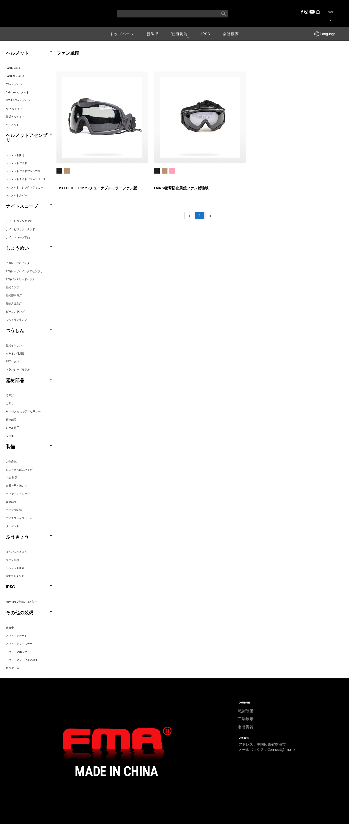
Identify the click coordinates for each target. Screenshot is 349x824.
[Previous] (189, 215)
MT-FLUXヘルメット (18, 100)
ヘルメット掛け (15, 155)
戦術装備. (181, 33)
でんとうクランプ (16, 319)
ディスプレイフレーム (19, 518)
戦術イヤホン (14, 345)
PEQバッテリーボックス (20, 279)
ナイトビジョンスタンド (20, 229)
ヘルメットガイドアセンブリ (23, 171)
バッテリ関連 (14, 510)
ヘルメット (12, 124)
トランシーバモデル (18, 369)
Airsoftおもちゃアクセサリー (23, 411)
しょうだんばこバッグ (19, 469)
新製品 (153, 34)
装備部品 (11, 502)
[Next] (210, 215)
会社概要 (231, 34)
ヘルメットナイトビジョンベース (26, 179)
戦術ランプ (12, 287)
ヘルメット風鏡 (15, 568)
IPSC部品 (11, 477)
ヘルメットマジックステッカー (24, 187)
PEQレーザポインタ (18, 263)
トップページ (122, 34)
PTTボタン (12, 361)
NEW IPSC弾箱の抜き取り (21, 601)
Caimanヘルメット (17, 92)
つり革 (10, 435)
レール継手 (12, 427)
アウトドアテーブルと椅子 (22, 660)
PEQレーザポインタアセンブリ (24, 271)
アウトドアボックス (18, 652)
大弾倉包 (11, 461)
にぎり (10, 403)
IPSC (205, 34)
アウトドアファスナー (19, 643)
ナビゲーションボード (19, 494)
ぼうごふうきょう (16, 551)
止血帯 (10, 627)
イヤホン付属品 (15, 353)
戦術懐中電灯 (14, 295)
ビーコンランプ (15, 311)
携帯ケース (12, 668)
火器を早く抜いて (16, 485)
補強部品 (11, 419)
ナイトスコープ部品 (18, 237)
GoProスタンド (15, 576)
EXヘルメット (14, 84)
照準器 (10, 395)
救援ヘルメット (15, 116)
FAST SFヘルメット (18, 76)
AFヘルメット (14, 108)
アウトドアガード (16, 635)
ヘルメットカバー (16, 195)
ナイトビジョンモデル (19, 221)
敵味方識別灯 (14, 303)
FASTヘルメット (16, 68)
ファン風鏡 (12, 560)
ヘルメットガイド (16, 163)
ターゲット (12, 526)
